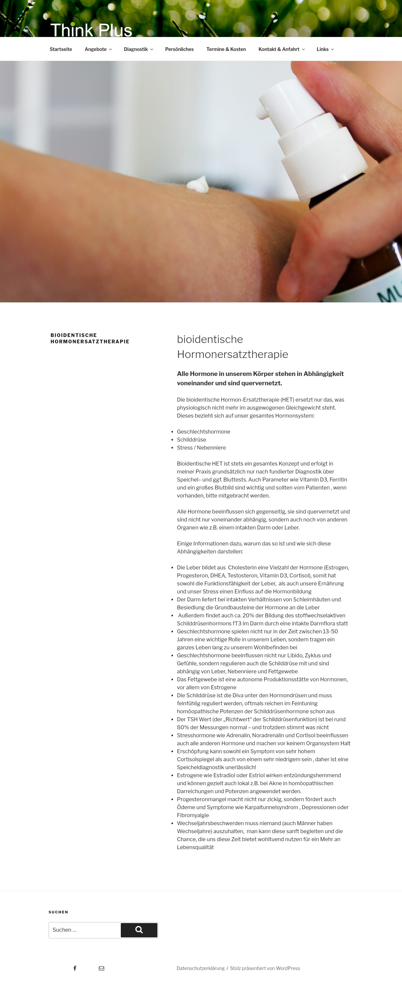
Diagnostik (139, 49)
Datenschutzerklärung (201, 968)
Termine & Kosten (226, 49)
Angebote (99, 49)
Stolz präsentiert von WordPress (265, 968)
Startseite (61, 49)
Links (326, 49)
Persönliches (179, 49)
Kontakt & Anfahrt (282, 49)
